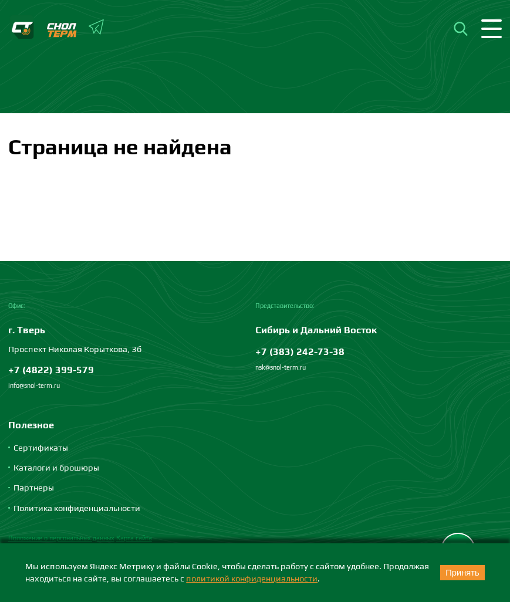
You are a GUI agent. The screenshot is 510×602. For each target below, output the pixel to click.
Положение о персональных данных (61, 538)
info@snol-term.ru (34, 385)
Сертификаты (40, 447)
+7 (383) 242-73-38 (299, 351)
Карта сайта (134, 538)
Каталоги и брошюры (56, 467)
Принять (462, 572)
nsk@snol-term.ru (280, 367)
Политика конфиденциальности (76, 508)
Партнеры (33, 487)
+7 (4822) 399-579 (51, 370)
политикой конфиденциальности (252, 578)
